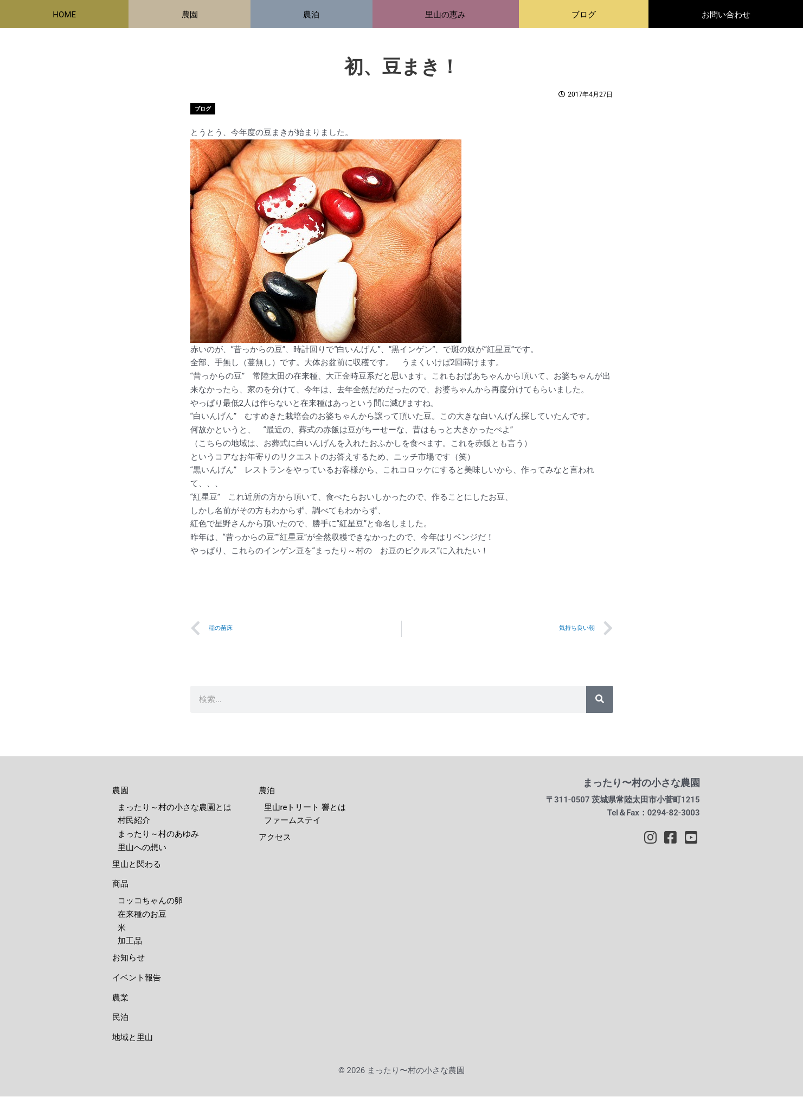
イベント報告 (136, 979)
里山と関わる (136, 865)
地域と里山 (132, 1038)
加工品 (130, 942)
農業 (120, 998)
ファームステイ (292, 821)
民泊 (120, 1018)
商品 (120, 885)
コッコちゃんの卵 (150, 902)
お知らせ (128, 959)
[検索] (599, 700)
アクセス (275, 838)
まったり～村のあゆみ (158, 835)
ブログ (203, 109)
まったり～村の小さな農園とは (175, 808)
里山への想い (142, 848)
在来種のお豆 (142, 915)
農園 (120, 791)
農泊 (267, 791)
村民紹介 (134, 821)
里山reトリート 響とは (305, 808)
